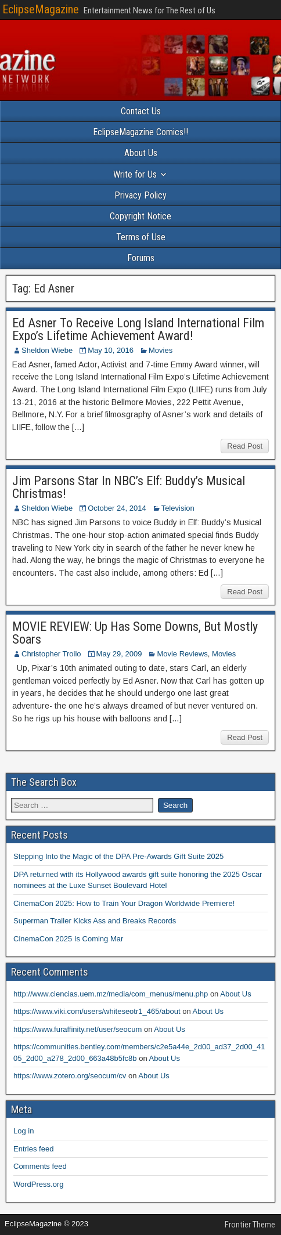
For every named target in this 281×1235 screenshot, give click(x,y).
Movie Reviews (182, 653)
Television (177, 508)
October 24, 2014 (117, 508)
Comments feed (40, 1166)
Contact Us (141, 111)
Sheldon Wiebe (47, 350)
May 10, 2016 (111, 350)
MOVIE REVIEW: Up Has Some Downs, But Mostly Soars (135, 633)
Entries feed (33, 1148)
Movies (160, 350)
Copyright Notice (140, 216)
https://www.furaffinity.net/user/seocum (77, 1029)
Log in (23, 1130)
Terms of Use (140, 237)
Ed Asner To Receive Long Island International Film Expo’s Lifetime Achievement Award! (138, 329)
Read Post (244, 446)
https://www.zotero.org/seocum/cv (69, 1075)
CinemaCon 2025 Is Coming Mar (68, 938)
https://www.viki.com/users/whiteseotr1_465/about (97, 1011)
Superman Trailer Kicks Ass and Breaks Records (94, 920)
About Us (140, 152)
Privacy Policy (140, 195)
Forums (140, 257)
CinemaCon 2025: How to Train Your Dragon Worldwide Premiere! (124, 903)
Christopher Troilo (51, 653)
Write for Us (135, 174)
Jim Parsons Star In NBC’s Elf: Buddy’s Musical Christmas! (128, 487)
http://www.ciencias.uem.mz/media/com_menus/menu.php (110, 994)
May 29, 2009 (119, 653)
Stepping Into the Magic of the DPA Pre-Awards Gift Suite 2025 (118, 856)
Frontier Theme (250, 1224)
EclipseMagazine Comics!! (140, 132)
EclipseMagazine (40, 9)
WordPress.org (38, 1184)
